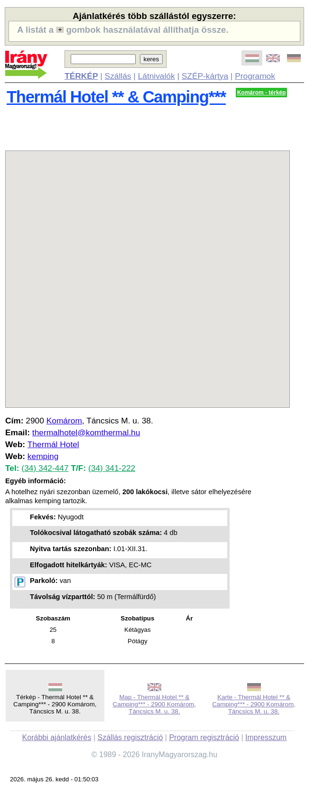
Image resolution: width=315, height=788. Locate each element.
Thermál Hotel (53, 444)
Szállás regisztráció (130, 737)
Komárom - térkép (261, 92)
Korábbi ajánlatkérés (57, 737)
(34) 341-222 (111, 468)
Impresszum (266, 737)
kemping (43, 456)
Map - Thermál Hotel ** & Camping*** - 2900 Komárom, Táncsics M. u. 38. (154, 704)
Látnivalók (156, 76)
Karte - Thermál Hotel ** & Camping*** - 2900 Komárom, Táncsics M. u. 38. (254, 704)
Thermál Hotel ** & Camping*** (116, 97)
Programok (255, 76)
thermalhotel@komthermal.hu (86, 432)
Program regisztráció (204, 737)
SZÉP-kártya (205, 76)
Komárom (64, 420)
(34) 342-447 (44, 468)
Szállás (118, 76)
